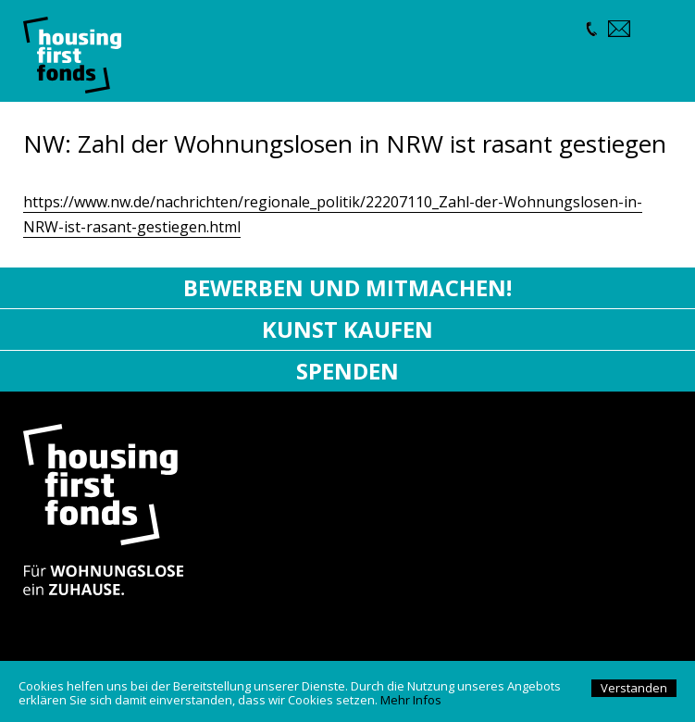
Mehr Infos (410, 699)
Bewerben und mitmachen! (347, 287)
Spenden (347, 370)
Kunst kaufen (347, 329)
